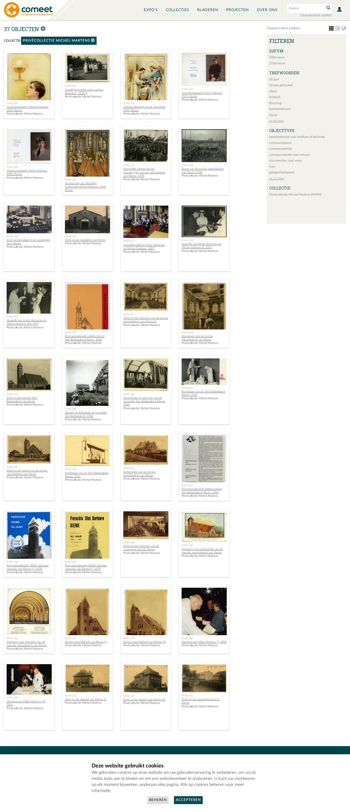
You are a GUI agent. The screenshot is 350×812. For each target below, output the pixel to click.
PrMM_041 (129, 696)
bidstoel (274, 97)
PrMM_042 (187, 695)
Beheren (158, 800)
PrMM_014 (12, 316)
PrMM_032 (187, 545)
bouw (273, 114)
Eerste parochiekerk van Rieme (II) (144, 641)
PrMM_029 (70, 562)
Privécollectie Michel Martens (59, 40)
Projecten (237, 10)
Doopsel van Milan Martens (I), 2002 (204, 641)
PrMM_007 (129, 165)
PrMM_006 (70, 179)
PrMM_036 (187, 638)
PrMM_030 (129, 542)
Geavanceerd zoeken (316, 15)
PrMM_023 (187, 388)
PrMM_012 (187, 240)
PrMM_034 (70, 638)
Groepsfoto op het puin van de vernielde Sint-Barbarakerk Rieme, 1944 (144, 401)
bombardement (280, 108)
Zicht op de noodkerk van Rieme (85, 240)
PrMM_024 (12, 467)
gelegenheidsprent (282, 172)
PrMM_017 (129, 314)
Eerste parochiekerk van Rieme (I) (86, 641)
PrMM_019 (12, 394)
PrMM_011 (129, 241)
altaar (273, 91)
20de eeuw (277, 57)
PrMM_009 (12, 236)
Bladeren (207, 10)
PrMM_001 (12, 103)
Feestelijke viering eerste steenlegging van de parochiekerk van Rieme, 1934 (144, 172)
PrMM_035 (129, 638)
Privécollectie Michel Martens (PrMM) (295, 194)
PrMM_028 (12, 562)
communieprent (280, 142)
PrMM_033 (12, 638)
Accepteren (188, 800)
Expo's (151, 10)
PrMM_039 (12, 697)
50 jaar (274, 79)
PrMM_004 (187, 89)
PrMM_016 (70, 332)
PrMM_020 (70, 409)
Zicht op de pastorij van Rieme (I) (85, 699)
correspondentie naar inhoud (289, 154)
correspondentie (280, 148)
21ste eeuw (277, 63)
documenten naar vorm (285, 160)
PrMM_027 (187, 485)
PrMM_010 (70, 236)
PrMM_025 (70, 469)
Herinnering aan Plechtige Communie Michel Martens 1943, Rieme (85, 187)
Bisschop (275, 103)
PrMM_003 (129, 103)
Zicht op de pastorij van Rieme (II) (144, 699)
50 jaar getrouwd (281, 85)
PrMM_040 (70, 695)
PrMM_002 (70, 86)
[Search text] (305, 8)
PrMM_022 (129, 394)
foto (272, 166)
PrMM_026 (129, 468)
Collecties (177, 10)
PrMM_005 (12, 167)
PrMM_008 (187, 165)
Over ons (267, 10)
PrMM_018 (187, 332)
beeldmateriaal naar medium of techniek (297, 136)
